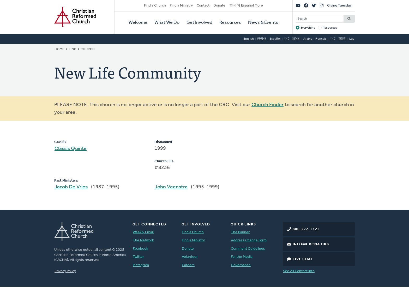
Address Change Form (249, 240)
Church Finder (267, 104)
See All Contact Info (299, 271)
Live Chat (303, 259)
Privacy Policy (65, 271)
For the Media (241, 257)
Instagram (141, 265)
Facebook (140, 249)
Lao (351, 38)
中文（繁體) (338, 38)
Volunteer (190, 257)
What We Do (166, 22)
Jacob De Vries (71, 187)
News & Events (263, 22)
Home (59, 49)
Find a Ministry (181, 6)
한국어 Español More (246, 6)
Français (321, 38)
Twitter (138, 257)
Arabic (307, 38)
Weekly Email (143, 232)
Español (275, 38)
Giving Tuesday (339, 6)
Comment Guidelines (248, 249)
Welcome (138, 22)
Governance (241, 265)
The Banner (240, 232)
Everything (307, 27)
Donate (219, 6)
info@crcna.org (311, 244)
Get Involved (199, 22)
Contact (203, 6)
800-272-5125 (306, 229)
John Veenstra (171, 187)
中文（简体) (292, 38)
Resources (230, 22)
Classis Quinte (71, 148)
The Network (143, 240)
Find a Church (155, 6)
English (248, 38)
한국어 (261, 38)
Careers (188, 265)
